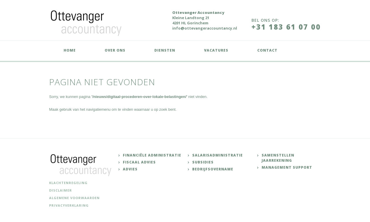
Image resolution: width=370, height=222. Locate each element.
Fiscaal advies (139, 162)
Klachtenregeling (68, 183)
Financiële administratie (152, 155)
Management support (287, 167)
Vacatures (216, 50)
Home (70, 50)
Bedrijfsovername (212, 169)
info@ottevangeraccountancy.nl (204, 28)
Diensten (164, 50)
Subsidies (203, 162)
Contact (267, 50)
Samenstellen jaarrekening (278, 158)
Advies (130, 169)
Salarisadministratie (217, 155)
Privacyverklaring (69, 205)
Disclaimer (60, 190)
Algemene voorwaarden (74, 198)
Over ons (115, 50)
